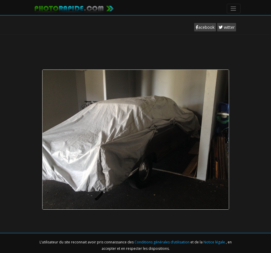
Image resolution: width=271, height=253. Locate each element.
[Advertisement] (137, 51)
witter (227, 27)
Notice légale (214, 242)
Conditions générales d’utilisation (162, 242)
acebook (205, 27)
